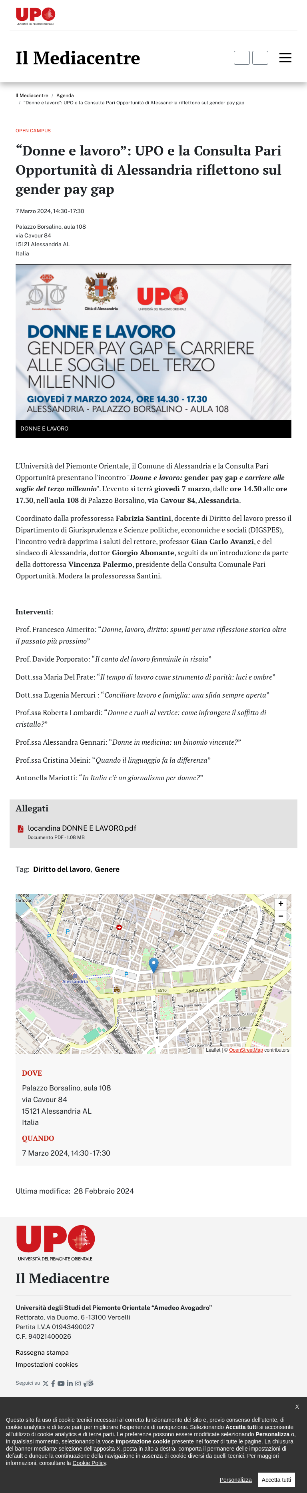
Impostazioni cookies (47, 1364)
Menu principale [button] (281, 57)
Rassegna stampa (42, 1352)
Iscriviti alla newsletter (153, 1405)
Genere (107, 869)
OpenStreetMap (246, 1050)
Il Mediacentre (32, 95)
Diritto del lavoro (61, 869)
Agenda (65, 95)
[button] (154, 965)
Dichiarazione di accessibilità (50, 1438)
